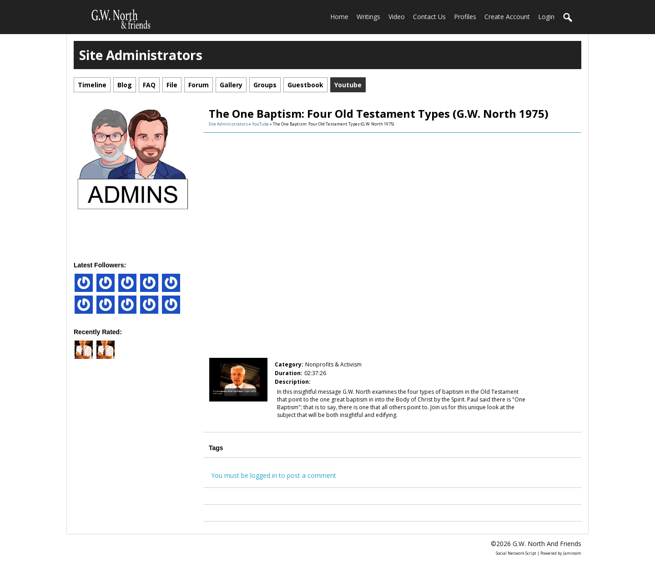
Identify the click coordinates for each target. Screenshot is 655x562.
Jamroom (572, 553)
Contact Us (429, 16)
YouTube (260, 124)
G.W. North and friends (547, 543)
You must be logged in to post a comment (273, 475)
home (339, 16)
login (546, 16)
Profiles (465, 16)
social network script (516, 553)
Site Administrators (228, 124)
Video (396, 16)
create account (507, 16)
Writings (368, 16)
